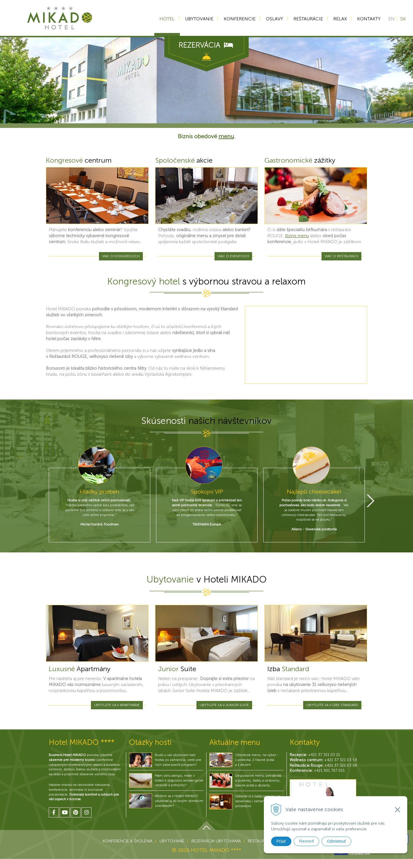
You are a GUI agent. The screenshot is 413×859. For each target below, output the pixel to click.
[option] (99, 494)
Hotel (167, 19)
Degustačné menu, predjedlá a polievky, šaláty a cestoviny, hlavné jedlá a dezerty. (258, 780)
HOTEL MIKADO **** (216, 850)
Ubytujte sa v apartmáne (117, 705)
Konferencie (240, 19)
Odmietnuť (336, 841)
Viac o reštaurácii (341, 256)
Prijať (281, 841)
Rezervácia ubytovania (216, 841)
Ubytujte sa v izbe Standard (332, 705)
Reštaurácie (308, 19)
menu (226, 136)
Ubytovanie (199, 19)
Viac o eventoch (233, 256)
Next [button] (370, 500)
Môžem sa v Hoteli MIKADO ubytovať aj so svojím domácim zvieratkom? (179, 801)
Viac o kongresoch (121, 256)
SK (403, 19)
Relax (340, 19)
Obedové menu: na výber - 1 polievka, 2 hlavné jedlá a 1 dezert (257, 760)
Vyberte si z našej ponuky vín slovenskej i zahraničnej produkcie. (257, 801)
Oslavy (274, 19)
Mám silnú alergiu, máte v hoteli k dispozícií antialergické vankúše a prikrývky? (179, 780)
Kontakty (369, 19)
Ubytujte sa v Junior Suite (224, 705)
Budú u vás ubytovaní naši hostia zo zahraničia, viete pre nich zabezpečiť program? (178, 760)
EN (391, 19)
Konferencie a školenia (128, 841)
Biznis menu (297, 235)
